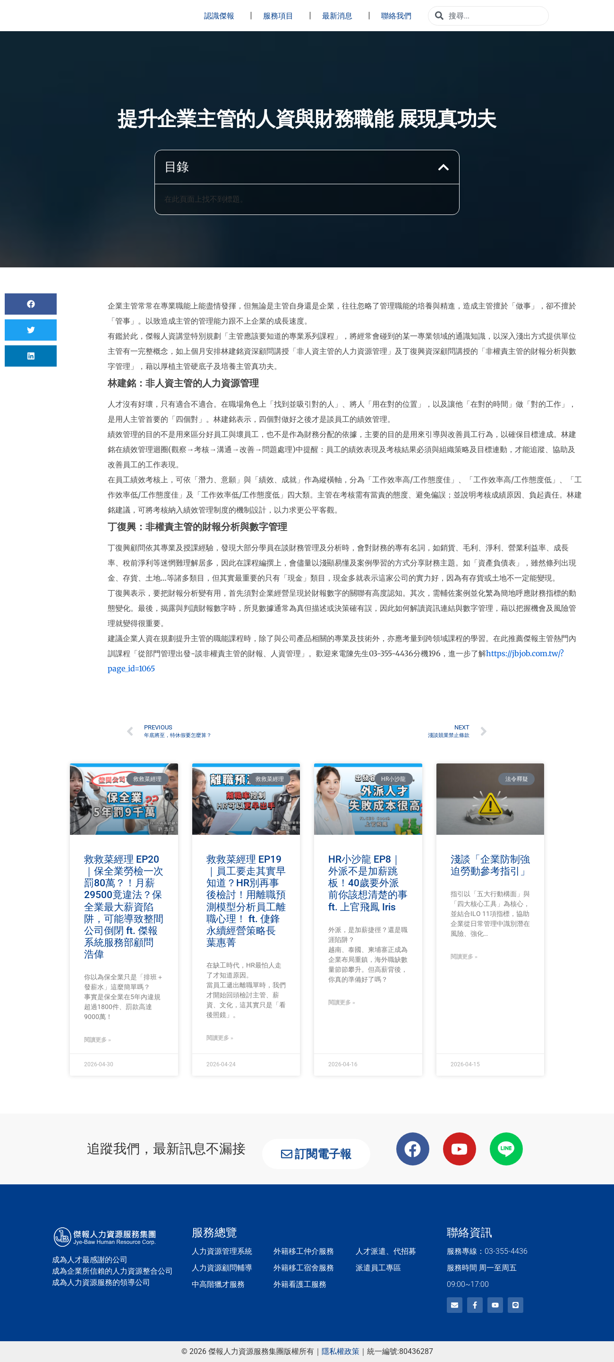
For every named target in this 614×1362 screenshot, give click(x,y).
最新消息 (339, 15)
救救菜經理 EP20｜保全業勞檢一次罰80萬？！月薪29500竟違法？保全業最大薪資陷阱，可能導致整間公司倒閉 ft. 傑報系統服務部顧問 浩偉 (123, 907)
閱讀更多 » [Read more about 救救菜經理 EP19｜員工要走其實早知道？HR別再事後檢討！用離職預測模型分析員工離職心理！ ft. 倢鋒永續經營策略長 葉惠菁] (219, 1038)
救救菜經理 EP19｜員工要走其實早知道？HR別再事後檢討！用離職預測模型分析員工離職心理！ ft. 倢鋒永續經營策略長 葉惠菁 (246, 901)
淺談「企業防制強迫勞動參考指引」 (490, 865)
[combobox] (488, 16)
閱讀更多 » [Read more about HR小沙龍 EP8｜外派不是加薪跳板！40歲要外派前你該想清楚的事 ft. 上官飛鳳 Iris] (341, 1002)
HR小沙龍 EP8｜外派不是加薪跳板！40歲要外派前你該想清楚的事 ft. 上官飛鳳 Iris (368, 883)
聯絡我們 (398, 15)
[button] (443, 167)
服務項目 (280, 15)
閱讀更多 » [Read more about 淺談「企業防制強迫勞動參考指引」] (464, 956)
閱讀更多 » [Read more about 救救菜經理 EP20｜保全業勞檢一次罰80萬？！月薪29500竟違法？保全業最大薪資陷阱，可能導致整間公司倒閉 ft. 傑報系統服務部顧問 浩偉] (97, 1039)
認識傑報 (221, 15)
